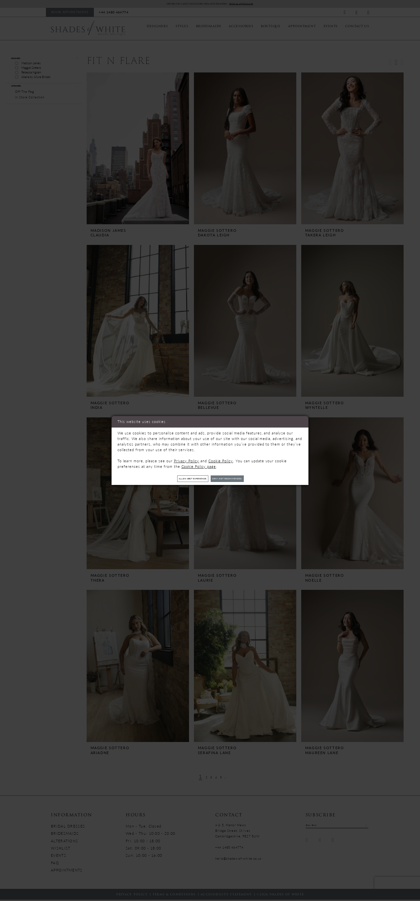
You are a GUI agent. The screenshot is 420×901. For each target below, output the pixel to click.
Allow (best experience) (180, 478)
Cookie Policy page (198, 464)
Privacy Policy (187, 458)
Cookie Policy (220, 458)
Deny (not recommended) (240, 478)
